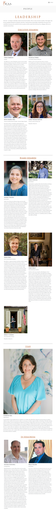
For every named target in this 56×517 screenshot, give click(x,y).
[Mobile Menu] (50, 2)
